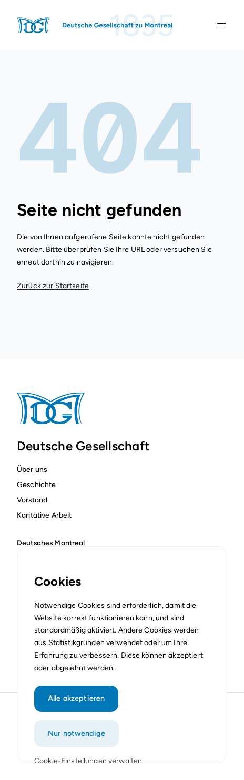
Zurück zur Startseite (53, 285)
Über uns (32, 469)
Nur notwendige (76, 738)
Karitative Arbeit (44, 515)
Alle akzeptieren (76, 703)
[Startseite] (96, 25)
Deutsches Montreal (51, 543)
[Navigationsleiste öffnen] (221, 25)
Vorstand (32, 500)
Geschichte (36, 484)
